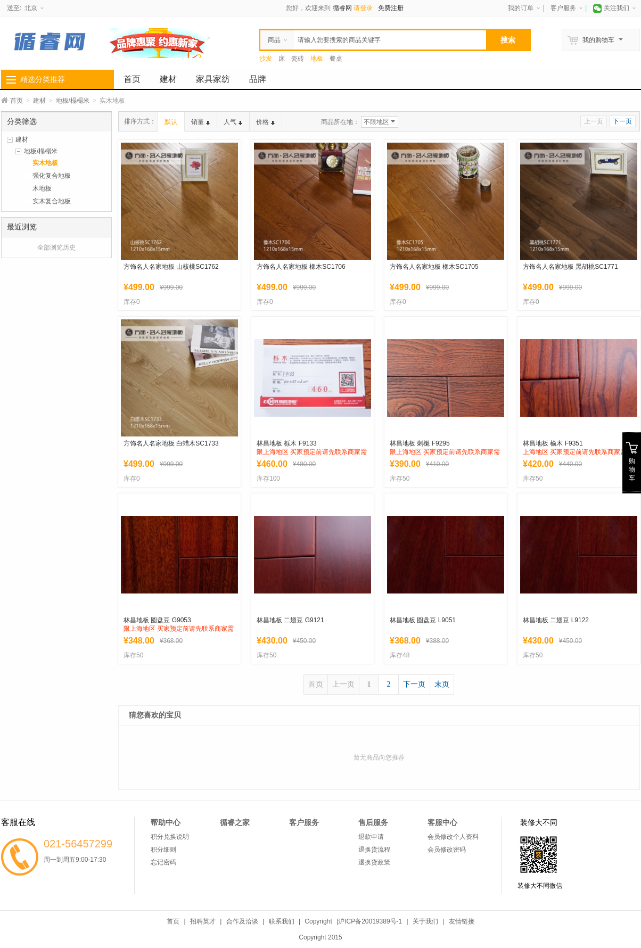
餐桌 (336, 58)
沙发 (265, 58)
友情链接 (461, 921)
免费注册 (391, 8)
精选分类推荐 (42, 79)
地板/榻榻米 (72, 100)
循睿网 (342, 8)
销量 (200, 122)
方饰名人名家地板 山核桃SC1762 (171, 266)
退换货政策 (374, 862)
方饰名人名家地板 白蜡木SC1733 (171, 443)
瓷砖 (297, 58)
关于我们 (425, 921)
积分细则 (163, 849)
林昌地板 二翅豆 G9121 (290, 620)
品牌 (257, 79)
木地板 (42, 188)
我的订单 (520, 8)
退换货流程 (374, 849)
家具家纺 (213, 79)
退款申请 (371, 836)
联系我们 (281, 921)
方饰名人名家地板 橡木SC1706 (301, 266)
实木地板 (45, 163)
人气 (233, 122)
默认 (171, 122)
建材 (168, 79)
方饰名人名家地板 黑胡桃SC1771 (570, 266)
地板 (316, 58)
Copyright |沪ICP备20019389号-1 (353, 921)
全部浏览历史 (56, 247)
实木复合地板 (51, 201)
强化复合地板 (51, 175)
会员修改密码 (447, 849)
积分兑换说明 (170, 836)
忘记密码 (163, 862)
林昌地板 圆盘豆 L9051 (423, 620)
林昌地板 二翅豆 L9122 (556, 620)
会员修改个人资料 (453, 836)
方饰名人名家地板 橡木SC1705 (434, 266)
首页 (132, 79)
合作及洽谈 (242, 921)
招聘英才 (203, 921)
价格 (265, 122)
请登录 (363, 8)
